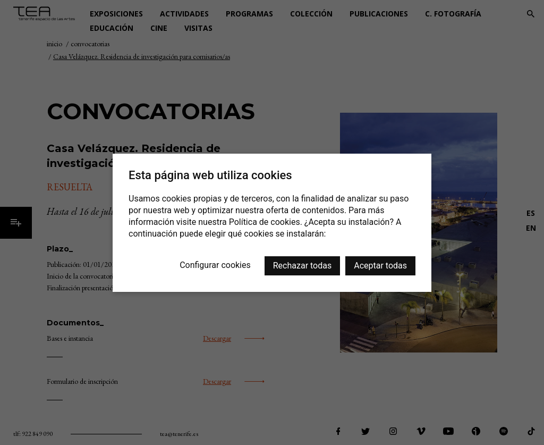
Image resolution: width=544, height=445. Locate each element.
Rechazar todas (302, 266)
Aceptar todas (380, 266)
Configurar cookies (215, 265)
